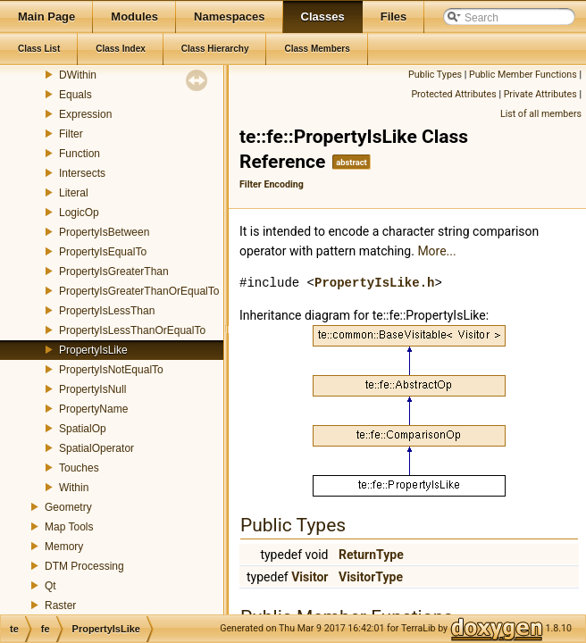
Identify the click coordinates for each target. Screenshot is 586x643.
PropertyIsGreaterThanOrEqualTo (139, 291)
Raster (60, 605)
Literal (73, 193)
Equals (75, 94)
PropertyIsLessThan (107, 311)
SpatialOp (82, 428)
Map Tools (69, 527)
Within (73, 487)
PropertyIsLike (93, 350)
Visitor (309, 577)
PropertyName (93, 409)
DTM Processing (84, 566)
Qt (50, 586)
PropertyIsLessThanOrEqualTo (132, 330)
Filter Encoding (271, 184)
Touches (79, 468)
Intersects (82, 173)
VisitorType (371, 577)
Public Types (435, 74)
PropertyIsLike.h (374, 282)
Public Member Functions (523, 74)
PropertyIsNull (92, 389)
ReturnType (371, 554)
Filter (71, 134)
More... (436, 251)
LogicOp (79, 212)
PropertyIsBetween (104, 232)
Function (79, 153)
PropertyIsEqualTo (102, 252)
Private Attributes (540, 94)
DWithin (77, 75)
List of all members (541, 114)
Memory (64, 546)
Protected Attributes (453, 94)
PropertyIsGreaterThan (114, 271)
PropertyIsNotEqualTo (111, 369)
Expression (85, 114)
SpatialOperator (96, 448)
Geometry (68, 507)
